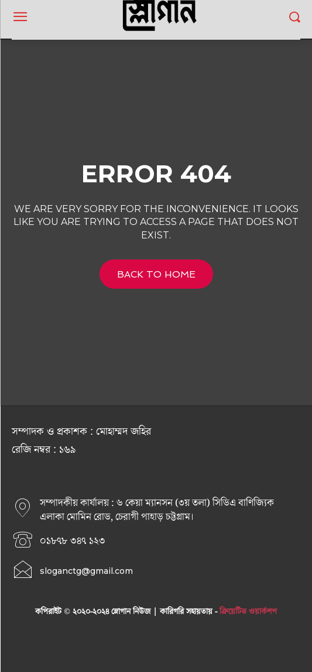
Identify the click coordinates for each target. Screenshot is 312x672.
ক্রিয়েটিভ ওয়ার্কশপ (248, 612)
